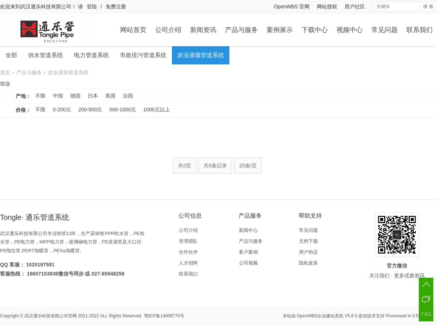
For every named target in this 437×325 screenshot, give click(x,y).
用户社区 (355, 6)
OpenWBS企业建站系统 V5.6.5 (327, 315)
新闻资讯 (203, 29)
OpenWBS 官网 (292, 6)
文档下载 (308, 241)
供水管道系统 (45, 55)
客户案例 (248, 252)
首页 (5, 72)
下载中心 (315, 29)
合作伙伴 (188, 252)
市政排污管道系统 (143, 55)
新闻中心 (248, 230)
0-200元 (62, 109)
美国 (110, 96)
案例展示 (280, 29)
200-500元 (90, 109)
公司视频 (248, 263)
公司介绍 (168, 29)
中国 (58, 96)
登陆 (92, 6)
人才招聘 (188, 263)
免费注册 (116, 6)
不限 (40, 96)
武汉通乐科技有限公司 (45, 6)
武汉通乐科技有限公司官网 (50, 315)
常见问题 (384, 29)
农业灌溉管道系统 (200, 55)
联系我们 (419, 29)
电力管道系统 (91, 55)
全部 (11, 55)
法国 (128, 96)
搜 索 (428, 6)
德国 (75, 96)
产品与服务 (241, 29)
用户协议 (308, 252)
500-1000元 (122, 109)
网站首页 (133, 29)
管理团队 (188, 241)
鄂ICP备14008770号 (164, 315)
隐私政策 (308, 263)
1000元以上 (156, 109)
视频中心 (349, 29)
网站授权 (327, 6)
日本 (93, 96)
